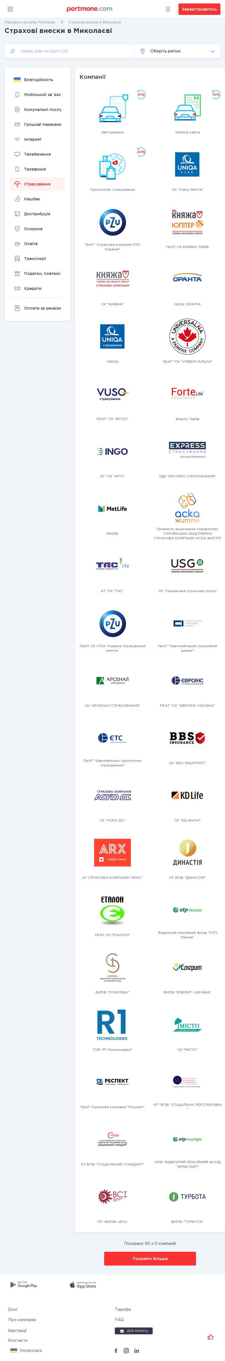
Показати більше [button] (150, 1258)
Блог (13, 1309)
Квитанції (17, 1331)
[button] (177, 51)
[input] (70, 51)
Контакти (18, 1340)
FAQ (119, 1320)
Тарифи (123, 1309)
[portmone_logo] (90, 9)
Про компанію (22, 1320)
